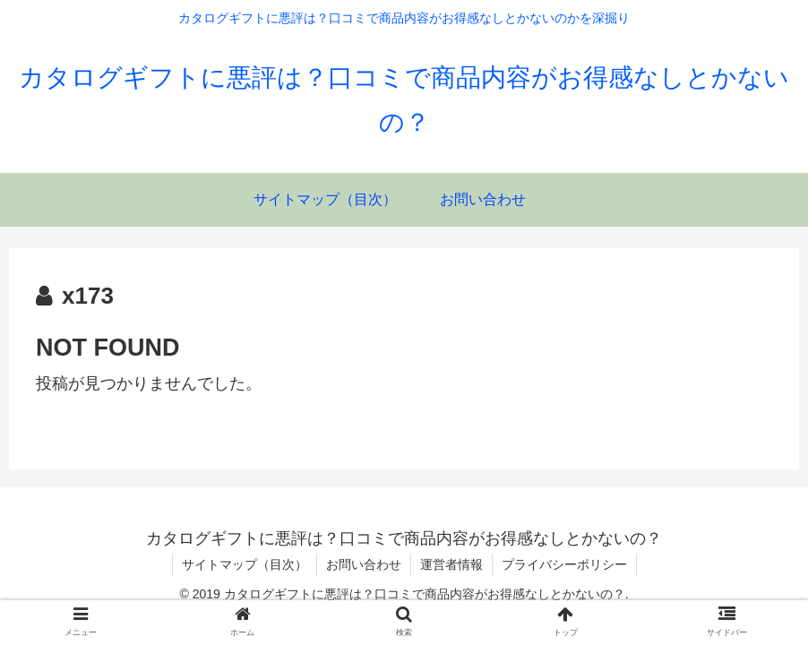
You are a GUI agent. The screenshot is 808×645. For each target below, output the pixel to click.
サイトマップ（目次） (244, 564)
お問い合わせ (363, 564)
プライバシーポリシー (564, 564)
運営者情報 (451, 564)
